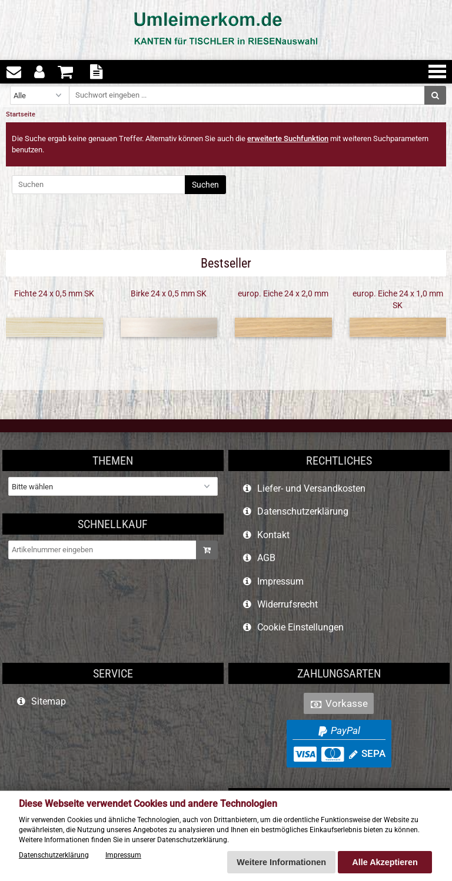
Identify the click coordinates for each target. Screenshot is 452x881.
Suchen (205, 184)
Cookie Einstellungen (300, 627)
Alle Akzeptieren (384, 862)
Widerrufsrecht (287, 604)
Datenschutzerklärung (302, 511)
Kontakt (273, 534)
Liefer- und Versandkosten (311, 488)
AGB (266, 557)
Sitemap (48, 701)
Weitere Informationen (281, 862)
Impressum (280, 581)
